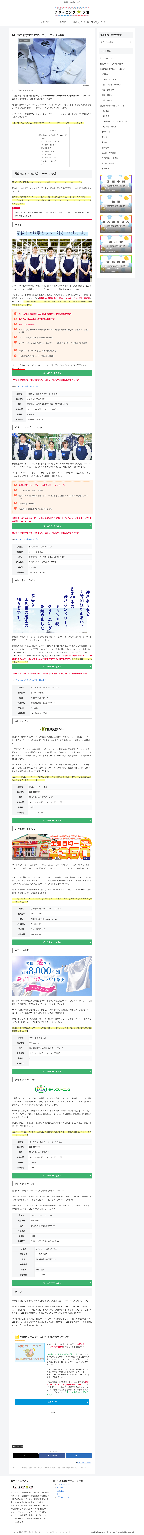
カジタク (60, 1488)
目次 (49, 130)
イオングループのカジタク (51, 141)
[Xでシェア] (26, 1455)
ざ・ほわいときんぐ (48, 151)
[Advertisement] (52, 1428)
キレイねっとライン (48, 145)
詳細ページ (52, 1402)
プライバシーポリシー (61, 1532)
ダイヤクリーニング (48, 158)
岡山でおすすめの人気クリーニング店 (53, 135)
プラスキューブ (63, 1497)
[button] (130, 42)
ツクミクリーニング (48, 161)
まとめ (41, 164)
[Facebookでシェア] (52, 1455)
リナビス (60, 1491)
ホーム (13, 1532)
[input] (116, 42)
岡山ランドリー (47, 148)
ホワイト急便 (46, 154)
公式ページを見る (53, 373)
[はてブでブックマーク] (79, 1455)
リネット (44, 138)
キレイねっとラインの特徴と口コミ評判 (32, 680)
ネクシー (60, 1494)
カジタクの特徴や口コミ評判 (27, 539)
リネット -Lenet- (63, 1484)
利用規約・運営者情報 (24, 1532)
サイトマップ (48, 1532)
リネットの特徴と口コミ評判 (27, 386)
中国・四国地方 (18, 1446)
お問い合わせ (38, 1532)
